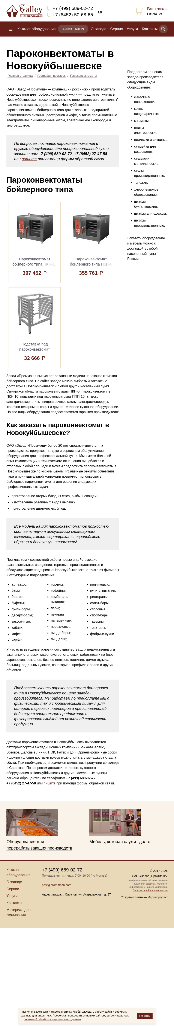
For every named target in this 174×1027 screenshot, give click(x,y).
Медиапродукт (157, 897)
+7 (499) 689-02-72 (72, 8)
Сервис (116, 29)
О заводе (98, 29)
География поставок (51, 75)
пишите (29, 159)
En (100, 12)
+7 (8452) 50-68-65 (72, 14)
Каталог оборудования (36, 29)
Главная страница (20, 75)
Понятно (144, 1015)
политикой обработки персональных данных (52, 1019)
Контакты (150, 29)
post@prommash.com (56, 885)
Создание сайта (132, 897)
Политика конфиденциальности (150, 890)
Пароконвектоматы (83, 75)
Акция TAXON (73, 29)
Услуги (132, 29)
